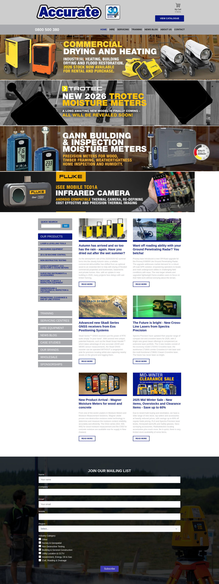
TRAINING (47, 313)
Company (44, 487)
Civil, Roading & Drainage (54, 560)
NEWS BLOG (48, 335)
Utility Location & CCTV (53, 553)
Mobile (42, 511)
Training (137, 29)
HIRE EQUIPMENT (52, 328)
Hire (112, 29)
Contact (179, 29)
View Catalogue (169, 18)
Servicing (123, 29)
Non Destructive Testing (53, 546)
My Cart (178, 8)
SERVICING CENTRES (54, 320)
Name (42, 474)
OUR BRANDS (49, 349)
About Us (166, 29)
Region (43, 524)
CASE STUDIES (50, 342)
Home (103, 29)
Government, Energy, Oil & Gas (57, 557)
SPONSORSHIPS (51, 364)
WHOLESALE (48, 357)
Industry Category (47, 535)
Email (42, 499)
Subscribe (109, 568)
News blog (151, 29)
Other (44, 539)
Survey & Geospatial (52, 543)
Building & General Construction (57, 550)
